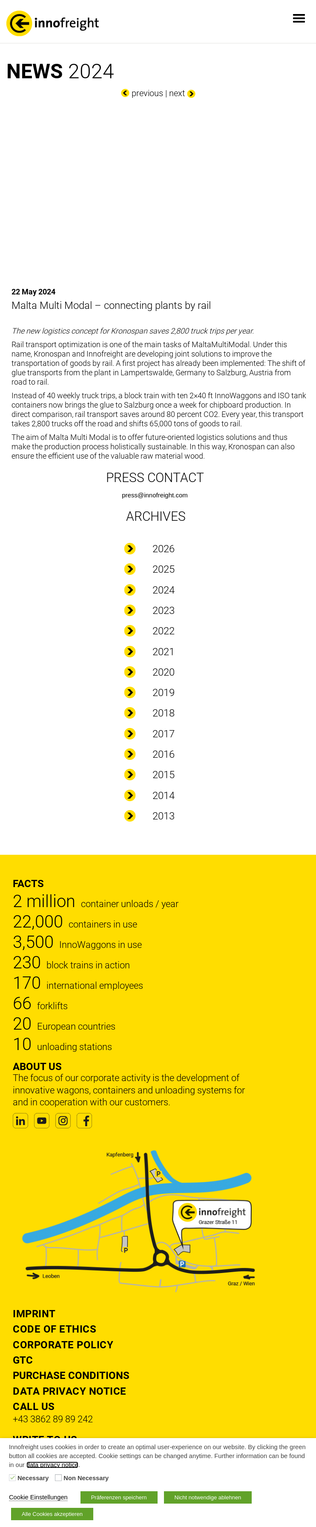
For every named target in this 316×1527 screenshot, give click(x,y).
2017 (163, 734)
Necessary (33, 1478)
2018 (163, 713)
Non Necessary (86, 1478)
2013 (163, 816)
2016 (163, 754)
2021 (163, 652)
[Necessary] (12, 1477)
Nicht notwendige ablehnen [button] (208, 1497)
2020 (163, 672)
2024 (163, 590)
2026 (163, 549)
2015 (163, 775)
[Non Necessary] (58, 1477)
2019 (163, 693)
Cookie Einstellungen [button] (38, 1497)
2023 (163, 611)
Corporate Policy (63, 1345)
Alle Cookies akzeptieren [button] (52, 1514)
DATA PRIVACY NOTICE (69, 1391)
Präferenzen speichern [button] (119, 1497)
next (177, 93)
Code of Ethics (54, 1329)
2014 (163, 796)
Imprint (34, 1314)
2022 (163, 631)
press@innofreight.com (154, 495)
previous (147, 93)
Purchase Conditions (71, 1375)
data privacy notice (52, 1464)
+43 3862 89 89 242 (53, 1419)
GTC (23, 1360)
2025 (163, 569)
